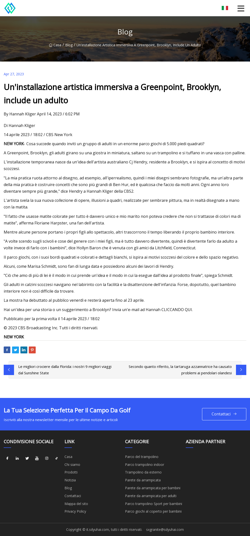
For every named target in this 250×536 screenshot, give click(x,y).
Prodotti (71, 472)
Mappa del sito (76, 503)
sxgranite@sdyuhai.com (165, 529)
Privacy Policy (75, 511)
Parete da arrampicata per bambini (152, 488)
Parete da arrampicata (143, 480)
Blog (69, 45)
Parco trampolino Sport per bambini (153, 503)
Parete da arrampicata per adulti (150, 495)
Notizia (70, 480)
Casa (55, 45)
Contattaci (224, 414)
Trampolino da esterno (143, 472)
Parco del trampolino (141, 456)
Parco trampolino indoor (144, 464)
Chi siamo (72, 464)
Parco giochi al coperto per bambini (153, 511)
